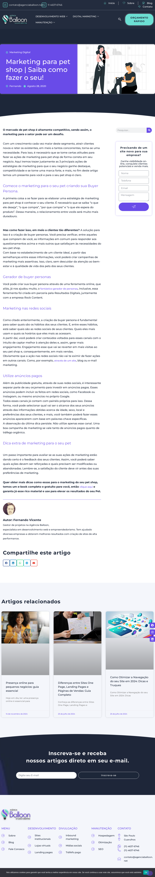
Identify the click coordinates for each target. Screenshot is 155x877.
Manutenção (45, 22)
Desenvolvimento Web (52, 16)
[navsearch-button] (118, 19)
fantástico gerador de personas (59, 288)
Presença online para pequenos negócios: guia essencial (22, 686)
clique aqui (86, 486)
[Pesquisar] (149, 130)
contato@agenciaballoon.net (26, 5)
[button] (6, 563)
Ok (146, 872)
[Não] (150, 873)
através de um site (65, 360)
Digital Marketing (86, 16)
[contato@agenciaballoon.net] (5, 5)
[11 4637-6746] (44, 5)
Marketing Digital (20, 52)
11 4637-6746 (55, 5)
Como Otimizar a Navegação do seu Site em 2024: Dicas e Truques (129, 681)
